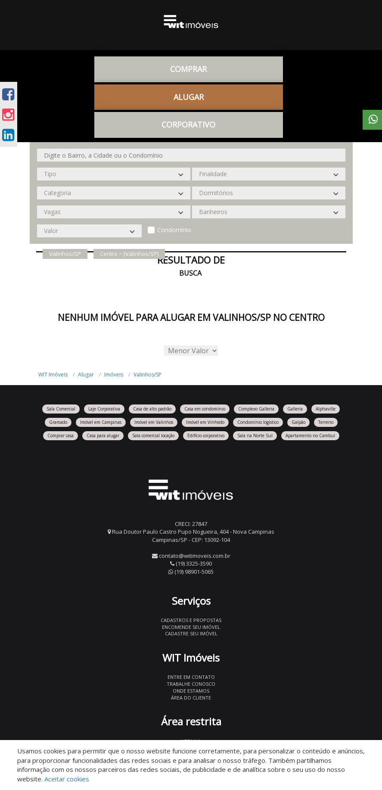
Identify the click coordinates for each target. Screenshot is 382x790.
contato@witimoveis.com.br (194, 556)
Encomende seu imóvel (191, 627)
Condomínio (174, 229)
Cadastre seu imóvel (191, 633)
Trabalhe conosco (191, 684)
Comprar (188, 69)
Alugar (189, 97)
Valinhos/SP (147, 374)
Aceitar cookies (66, 778)
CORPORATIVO (188, 124)
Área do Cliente (191, 697)
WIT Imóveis (53, 374)
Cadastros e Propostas (191, 620)
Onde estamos (191, 690)
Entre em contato (191, 677)
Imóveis (113, 374)
